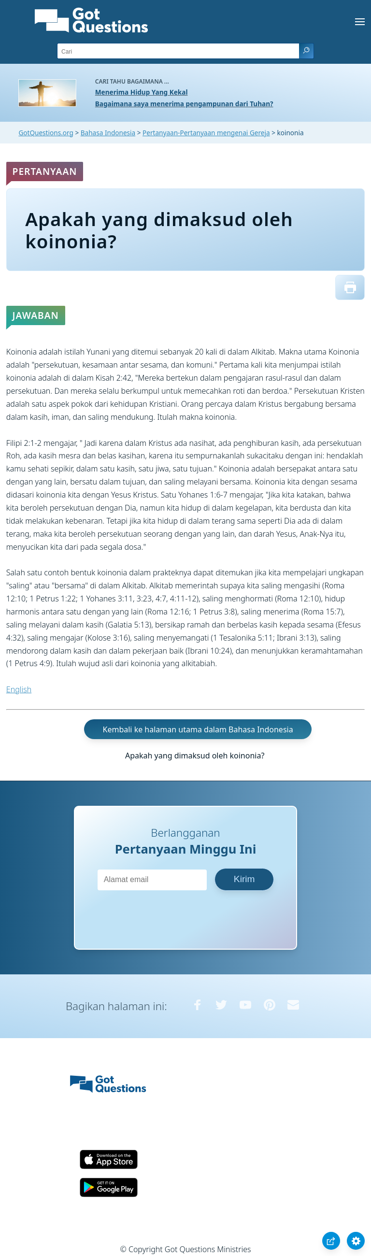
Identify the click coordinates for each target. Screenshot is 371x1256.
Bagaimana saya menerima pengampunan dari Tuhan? (184, 103)
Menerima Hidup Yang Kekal (141, 92)
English (18, 689)
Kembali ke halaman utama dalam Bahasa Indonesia (198, 729)
